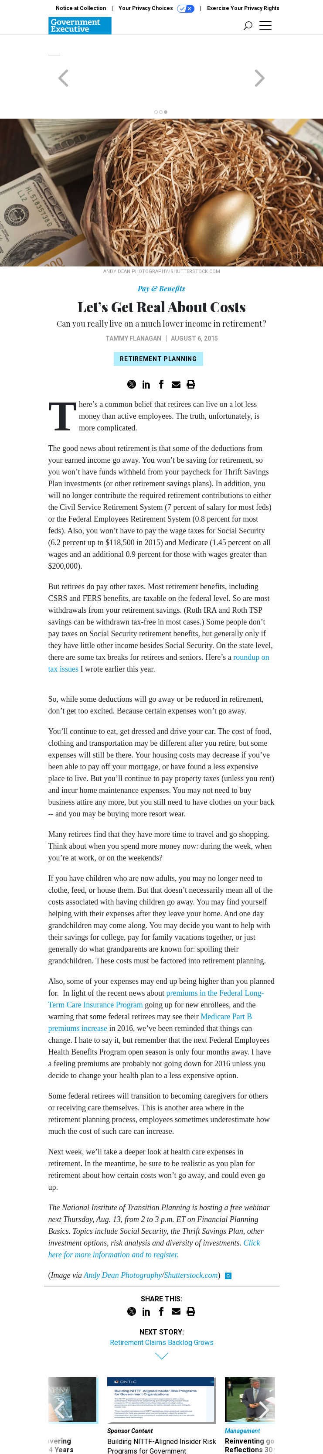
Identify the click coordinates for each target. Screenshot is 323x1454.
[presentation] (59, 1387)
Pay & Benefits (161, 254)
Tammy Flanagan (133, 304)
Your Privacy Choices (156, 9)
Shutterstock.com (191, 1241)
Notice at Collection (81, 8)
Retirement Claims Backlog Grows (162, 1308)
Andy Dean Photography (123, 1241)
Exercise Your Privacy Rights (243, 8)
